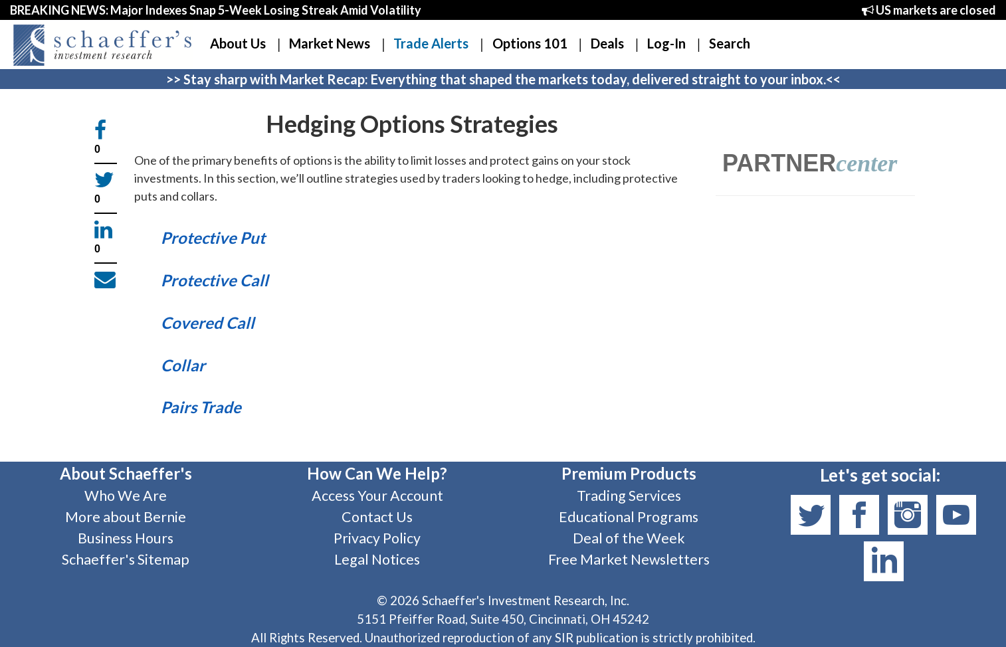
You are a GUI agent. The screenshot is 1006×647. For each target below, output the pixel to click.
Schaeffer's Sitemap (125, 559)
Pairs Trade (201, 406)
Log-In (666, 43)
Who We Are (125, 495)
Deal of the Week (629, 538)
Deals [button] (607, 43)
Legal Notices (377, 559)
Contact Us (377, 516)
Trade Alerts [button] (430, 43)
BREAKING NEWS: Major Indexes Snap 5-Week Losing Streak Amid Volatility (215, 10)
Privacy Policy (377, 538)
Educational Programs (628, 516)
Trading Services (629, 495)
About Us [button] (238, 43)
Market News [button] (329, 43)
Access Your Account (377, 495)
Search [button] (729, 43)
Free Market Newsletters (629, 559)
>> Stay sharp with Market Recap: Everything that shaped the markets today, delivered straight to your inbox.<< (503, 79)
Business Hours (125, 538)
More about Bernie (125, 516)
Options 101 (529, 43)
